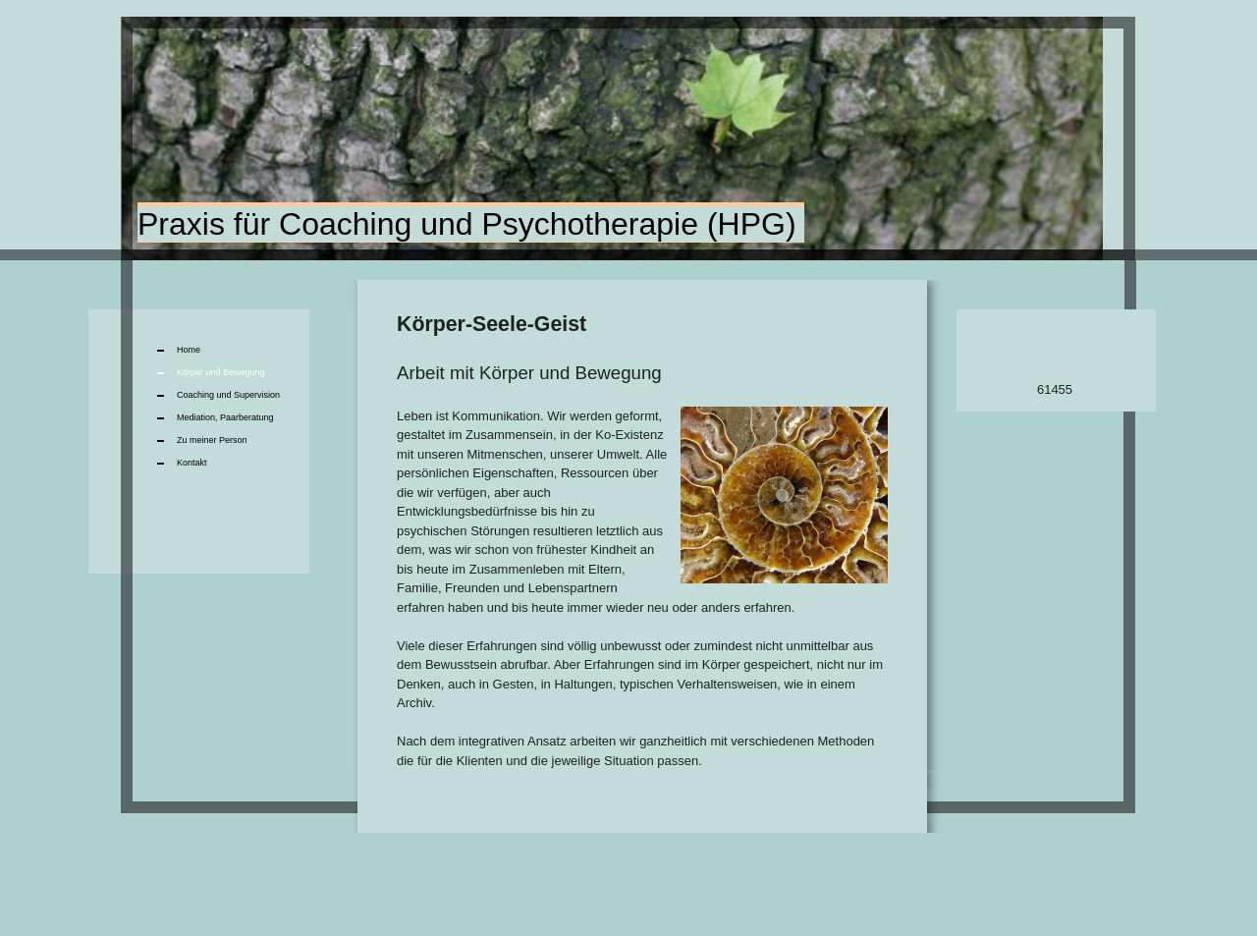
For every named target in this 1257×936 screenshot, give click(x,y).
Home (188, 350)
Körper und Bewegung (221, 372)
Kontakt (192, 463)
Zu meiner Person (212, 440)
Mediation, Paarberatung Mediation (225, 421)
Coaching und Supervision (228, 395)
